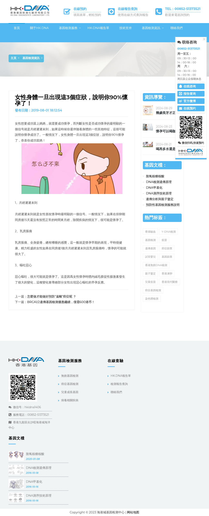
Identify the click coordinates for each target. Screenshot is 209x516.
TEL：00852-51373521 (182, 9)
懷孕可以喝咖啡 (167, 131)
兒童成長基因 (69, 392)
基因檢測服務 (68, 28)
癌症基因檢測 (153, 290)
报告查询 (187, 94)
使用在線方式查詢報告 (133, 15)
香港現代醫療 (170, 281)
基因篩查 (167, 256)
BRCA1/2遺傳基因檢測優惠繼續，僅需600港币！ (61, 302)
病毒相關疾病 (69, 400)
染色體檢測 (151, 298)
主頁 (13, 58)
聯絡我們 (176, 28)
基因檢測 (150, 240)
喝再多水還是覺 (167, 149)
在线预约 (187, 108)
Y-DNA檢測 (169, 231)
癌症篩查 (167, 248)
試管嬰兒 (150, 256)
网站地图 (133, 512)
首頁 (17, 28)
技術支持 (125, 28)
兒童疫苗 (150, 281)
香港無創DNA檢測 (156, 265)
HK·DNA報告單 (98, 28)
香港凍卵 (167, 273)
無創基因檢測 (69, 376)
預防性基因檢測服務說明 (163, 205)
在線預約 (80, 9)
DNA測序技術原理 (158, 193)
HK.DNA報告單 (121, 376)
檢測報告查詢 (119, 384)
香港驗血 (150, 231)
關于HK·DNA (39, 28)
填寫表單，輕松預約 (87, 15)
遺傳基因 (150, 248)
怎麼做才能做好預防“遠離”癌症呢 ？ (51, 296)
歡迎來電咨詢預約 (177, 15)
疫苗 (164, 240)
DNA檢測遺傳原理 (158, 182)
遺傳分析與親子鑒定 (159, 199)
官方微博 (187, 101)
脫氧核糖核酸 (155, 176)
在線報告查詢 (127, 9)
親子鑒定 (150, 273)
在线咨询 (187, 86)
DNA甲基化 (154, 187)
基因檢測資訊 (151, 28)
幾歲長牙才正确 (167, 113)
